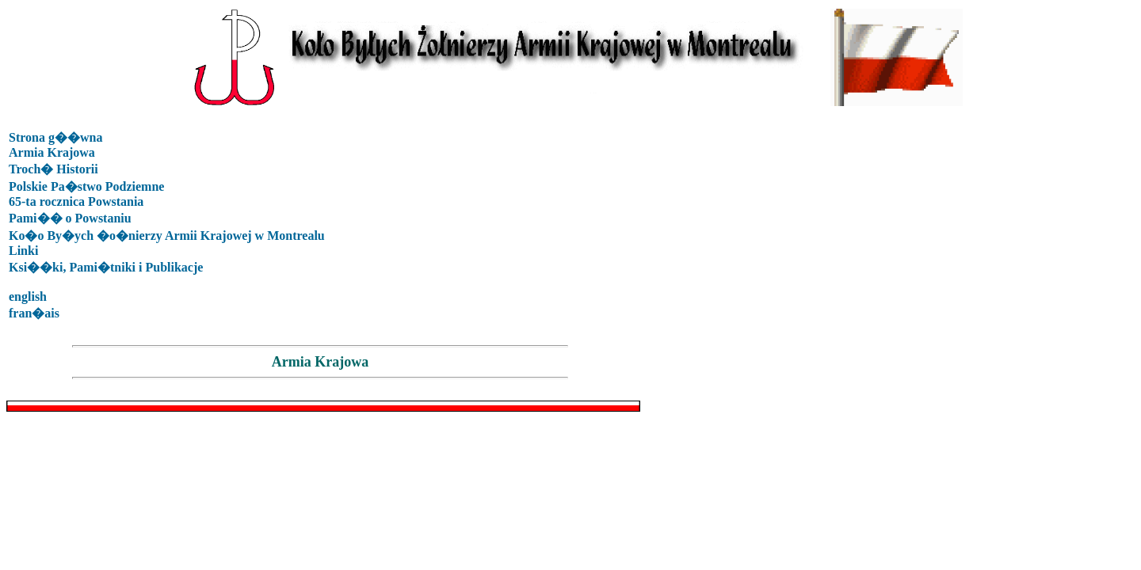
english (28, 296)
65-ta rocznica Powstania (76, 201)
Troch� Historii (53, 169)
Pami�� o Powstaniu (70, 218)
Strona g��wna (55, 137)
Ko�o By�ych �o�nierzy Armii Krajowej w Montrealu (167, 235)
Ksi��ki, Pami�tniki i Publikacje (106, 267)
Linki (23, 250)
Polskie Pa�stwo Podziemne (86, 186)
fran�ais (34, 313)
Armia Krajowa (52, 152)
